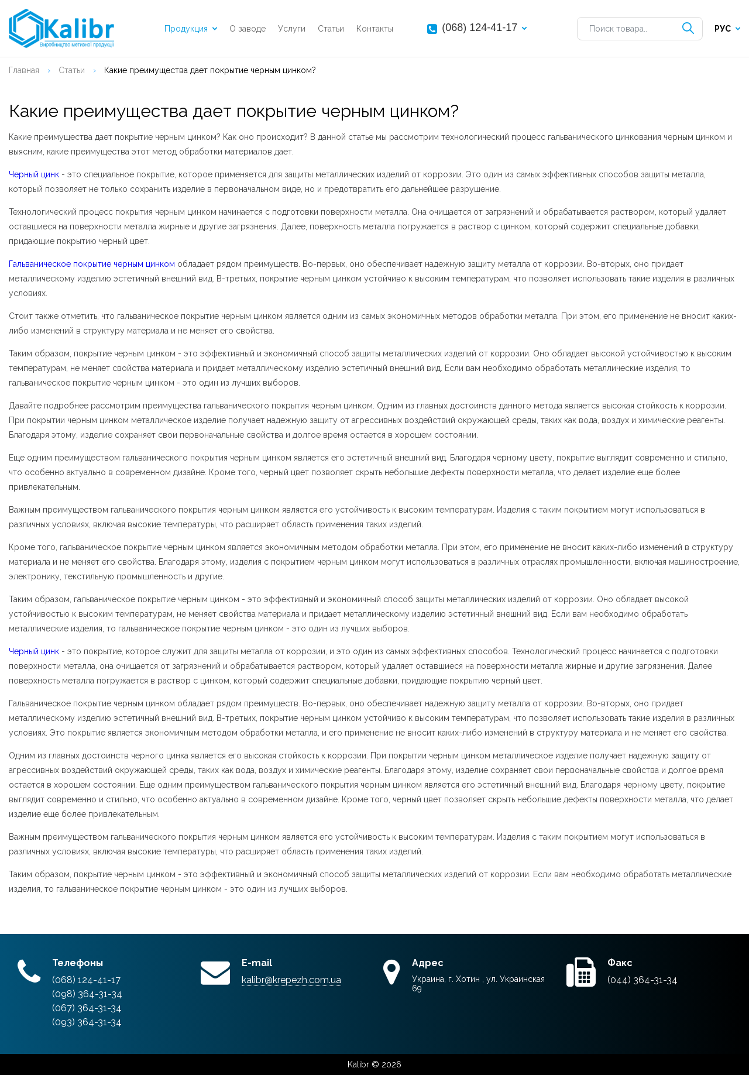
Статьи (331, 28)
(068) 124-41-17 (479, 27)
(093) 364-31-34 (87, 1022)
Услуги (291, 28)
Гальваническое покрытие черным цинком (92, 264)
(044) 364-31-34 (642, 979)
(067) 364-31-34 (87, 1008)
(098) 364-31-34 (87, 994)
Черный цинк (34, 174)
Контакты (374, 28)
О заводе (247, 28)
